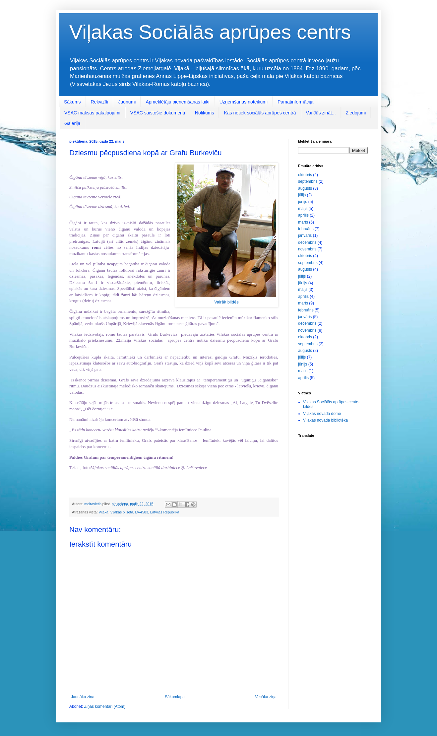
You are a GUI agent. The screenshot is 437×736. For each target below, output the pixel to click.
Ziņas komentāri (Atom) (105, 706)
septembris (308, 181)
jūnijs (302, 201)
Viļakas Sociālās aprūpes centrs (210, 32)
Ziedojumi (356, 112)
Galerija (72, 123)
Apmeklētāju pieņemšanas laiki (177, 101)
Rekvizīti (99, 101)
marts (303, 222)
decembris (307, 242)
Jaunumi (127, 101)
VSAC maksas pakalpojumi (92, 112)
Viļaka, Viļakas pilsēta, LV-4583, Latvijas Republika (138, 512)
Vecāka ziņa (266, 697)
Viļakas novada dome (322, 413)
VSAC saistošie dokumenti (157, 112)
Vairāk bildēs (226, 302)
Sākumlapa (175, 697)
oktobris (305, 174)
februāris (306, 229)
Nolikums (204, 112)
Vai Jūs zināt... (321, 112)
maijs (302, 208)
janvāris (305, 235)
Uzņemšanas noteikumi (243, 101)
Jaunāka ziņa (82, 697)
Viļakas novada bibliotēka (325, 420)
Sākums (72, 101)
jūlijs (302, 195)
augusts (305, 188)
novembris (307, 249)
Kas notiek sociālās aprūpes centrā (260, 112)
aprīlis (303, 215)
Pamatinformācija (295, 101)
